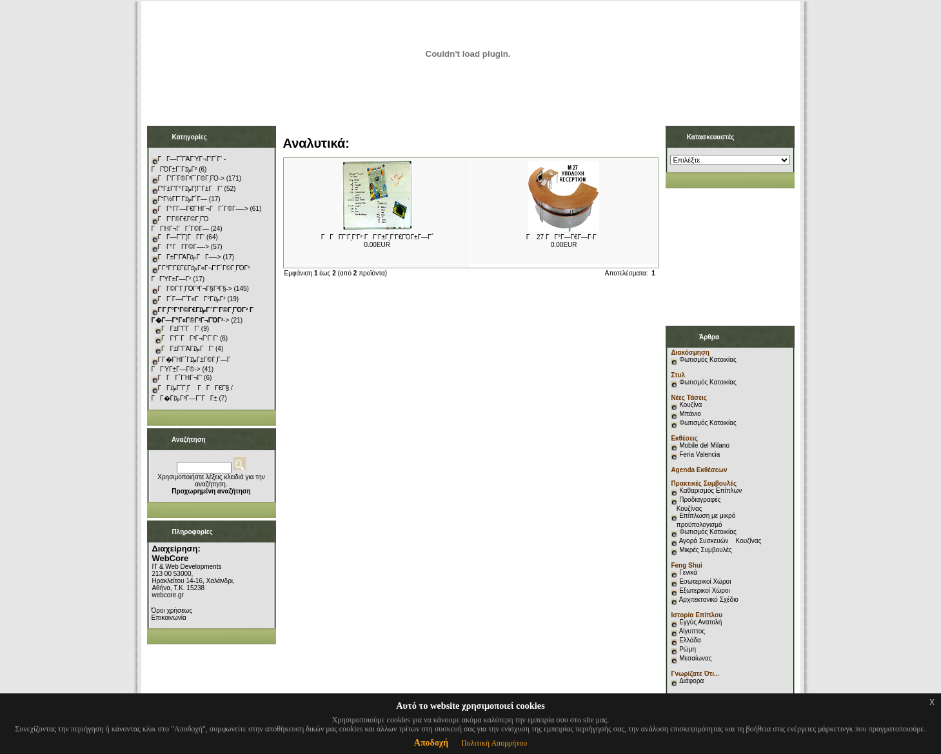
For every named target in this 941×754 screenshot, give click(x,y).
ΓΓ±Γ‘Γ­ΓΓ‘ (180, 328)
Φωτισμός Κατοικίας (708, 359)
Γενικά (688, 572)
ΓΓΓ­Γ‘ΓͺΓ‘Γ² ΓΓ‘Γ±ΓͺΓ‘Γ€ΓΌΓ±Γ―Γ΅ (377, 237)
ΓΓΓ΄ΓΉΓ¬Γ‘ (180, 377)
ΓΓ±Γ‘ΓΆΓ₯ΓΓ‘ (187, 348)
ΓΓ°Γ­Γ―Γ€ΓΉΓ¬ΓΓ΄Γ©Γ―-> (203, 208)
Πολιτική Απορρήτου (494, 743)
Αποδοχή (431, 743)
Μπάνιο (690, 413)
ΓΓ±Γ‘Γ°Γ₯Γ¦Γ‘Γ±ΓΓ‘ (190, 188)
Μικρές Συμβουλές (705, 549)
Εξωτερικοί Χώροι (704, 590)
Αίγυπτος (692, 631)
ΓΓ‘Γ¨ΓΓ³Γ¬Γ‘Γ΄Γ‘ (189, 338)
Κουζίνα (690, 404)
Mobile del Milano (704, 445)
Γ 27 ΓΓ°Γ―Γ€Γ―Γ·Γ (564, 237)
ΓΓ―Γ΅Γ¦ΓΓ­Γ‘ (181, 237)
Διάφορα (691, 680)
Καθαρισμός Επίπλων (709, 490)
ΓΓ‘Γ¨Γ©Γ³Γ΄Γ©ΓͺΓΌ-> (191, 178)
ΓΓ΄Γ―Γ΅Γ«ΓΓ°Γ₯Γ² (192, 299)
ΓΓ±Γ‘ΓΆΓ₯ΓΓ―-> (189, 257)
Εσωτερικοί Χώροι (705, 581)
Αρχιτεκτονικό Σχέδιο (708, 599)
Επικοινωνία (169, 617)
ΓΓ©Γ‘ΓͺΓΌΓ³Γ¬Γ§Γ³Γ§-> (195, 288)
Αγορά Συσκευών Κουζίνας (720, 540)
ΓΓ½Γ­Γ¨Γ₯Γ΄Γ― (183, 199)
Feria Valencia (699, 454)
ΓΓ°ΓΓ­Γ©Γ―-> (184, 246)
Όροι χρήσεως (172, 610)
